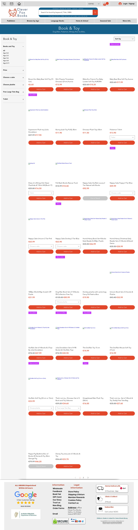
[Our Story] (58, 499)
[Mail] (11, 4)
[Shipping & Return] (76, 494)
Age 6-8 (6, 60)
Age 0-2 (6, 53)
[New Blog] (58, 505)
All (4, 50)
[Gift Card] (58, 497)
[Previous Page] (75, 478)
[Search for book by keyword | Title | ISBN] (64, 12)
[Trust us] (58, 502)
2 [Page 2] (83, 478)
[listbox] (94, 4)
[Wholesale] (58, 488)
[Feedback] (58, 491)
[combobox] (124, 39)
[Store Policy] (76, 491)
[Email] (58, 513)
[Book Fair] (58, 494)
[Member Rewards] (76, 497)
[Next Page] (88, 478)
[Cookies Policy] (76, 500)
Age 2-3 (6, 55)
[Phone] (4, 4)
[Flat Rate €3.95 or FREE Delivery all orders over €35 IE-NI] (68, 16)
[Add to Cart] (40, 89)
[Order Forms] (58, 508)
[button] (94, 4)
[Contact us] (76, 503)
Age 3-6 (6, 58)
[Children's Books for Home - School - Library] (68, 9)
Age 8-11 (6, 63)
